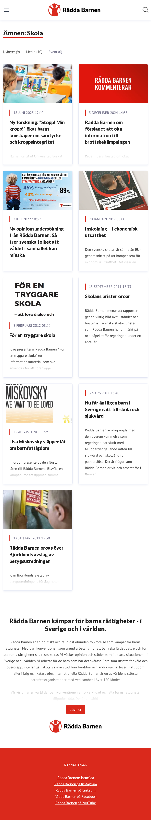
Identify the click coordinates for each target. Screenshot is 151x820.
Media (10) (34, 51)
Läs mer (76, 709)
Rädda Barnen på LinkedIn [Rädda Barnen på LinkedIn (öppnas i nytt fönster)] (75, 790)
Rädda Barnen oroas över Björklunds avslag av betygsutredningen (36, 554)
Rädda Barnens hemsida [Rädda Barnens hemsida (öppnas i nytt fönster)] (75, 777)
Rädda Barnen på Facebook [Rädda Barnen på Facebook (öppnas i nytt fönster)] (75, 796)
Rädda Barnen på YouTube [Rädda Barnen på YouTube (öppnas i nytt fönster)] (75, 803)
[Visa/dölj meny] (6, 9)
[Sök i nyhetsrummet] (145, 10)
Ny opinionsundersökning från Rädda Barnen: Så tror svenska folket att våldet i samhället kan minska (36, 242)
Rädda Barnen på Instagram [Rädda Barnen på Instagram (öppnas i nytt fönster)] (75, 784)
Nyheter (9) (11, 51)
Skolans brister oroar (107, 296)
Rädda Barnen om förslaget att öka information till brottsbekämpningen (107, 132)
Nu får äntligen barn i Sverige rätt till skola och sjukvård (112, 409)
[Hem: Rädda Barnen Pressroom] (74, 9)
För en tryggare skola (32, 335)
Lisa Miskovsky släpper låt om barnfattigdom (37, 445)
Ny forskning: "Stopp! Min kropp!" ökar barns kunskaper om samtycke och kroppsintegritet (37, 132)
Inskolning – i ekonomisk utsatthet (111, 232)
